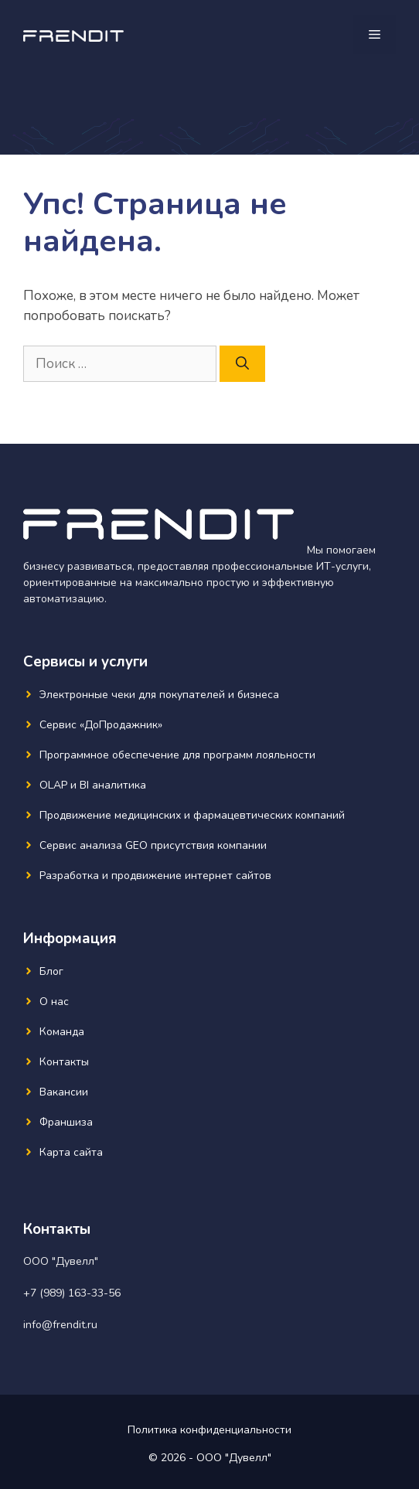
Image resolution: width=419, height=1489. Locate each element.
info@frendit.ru (60, 1324)
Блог (51, 971)
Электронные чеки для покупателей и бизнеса (159, 694)
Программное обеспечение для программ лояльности (177, 755)
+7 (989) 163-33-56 (72, 1293)
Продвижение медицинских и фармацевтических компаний (192, 815)
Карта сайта (71, 1152)
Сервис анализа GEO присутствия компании (153, 845)
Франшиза (66, 1122)
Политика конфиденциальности (209, 1430)
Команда (61, 1031)
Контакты (64, 1062)
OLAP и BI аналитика (92, 785)
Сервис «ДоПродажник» (100, 724)
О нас (54, 1001)
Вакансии (63, 1092)
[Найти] (242, 364)
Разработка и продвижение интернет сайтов (155, 875)
